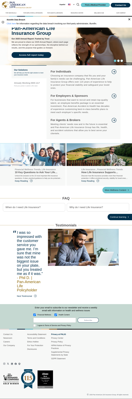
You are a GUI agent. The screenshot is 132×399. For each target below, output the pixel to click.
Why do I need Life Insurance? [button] (86, 207)
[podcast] (19, 364)
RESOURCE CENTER (77, 13)
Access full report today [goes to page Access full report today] (31, 55)
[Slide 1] (118, 61)
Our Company (9, 345)
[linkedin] (12, 364)
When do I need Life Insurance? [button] (23, 207)
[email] (54, 320)
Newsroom (7, 338)
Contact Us (120, 5)
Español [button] (62, 4)
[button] (71, 4)
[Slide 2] (121, 61)
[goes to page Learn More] (114, 79)
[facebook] (15, 364)
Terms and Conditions (36, 338)
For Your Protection (35, 345)
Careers (6, 342)
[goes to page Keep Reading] (38, 181)
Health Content (64, 315)
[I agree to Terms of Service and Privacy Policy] (34, 325)
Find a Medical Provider (95, 5)
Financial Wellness (44, 315)
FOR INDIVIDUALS (11, 13)
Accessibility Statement (36, 334)
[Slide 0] (115, 61)
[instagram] (4, 364)
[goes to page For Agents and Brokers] (114, 126)
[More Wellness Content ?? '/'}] (117, 190)
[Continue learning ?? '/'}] (120, 217)
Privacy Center (57, 338)
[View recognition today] (46, 379)
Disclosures (32, 349)
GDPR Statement (58, 359)
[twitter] (8, 364)
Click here (11, 23)
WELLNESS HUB (99, 13)
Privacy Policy (57, 342)
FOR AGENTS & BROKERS (55, 13)
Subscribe (88, 320)
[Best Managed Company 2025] (11, 379)
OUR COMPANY (121, 13)
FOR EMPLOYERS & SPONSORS (33, 13)
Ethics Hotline (33, 342)
